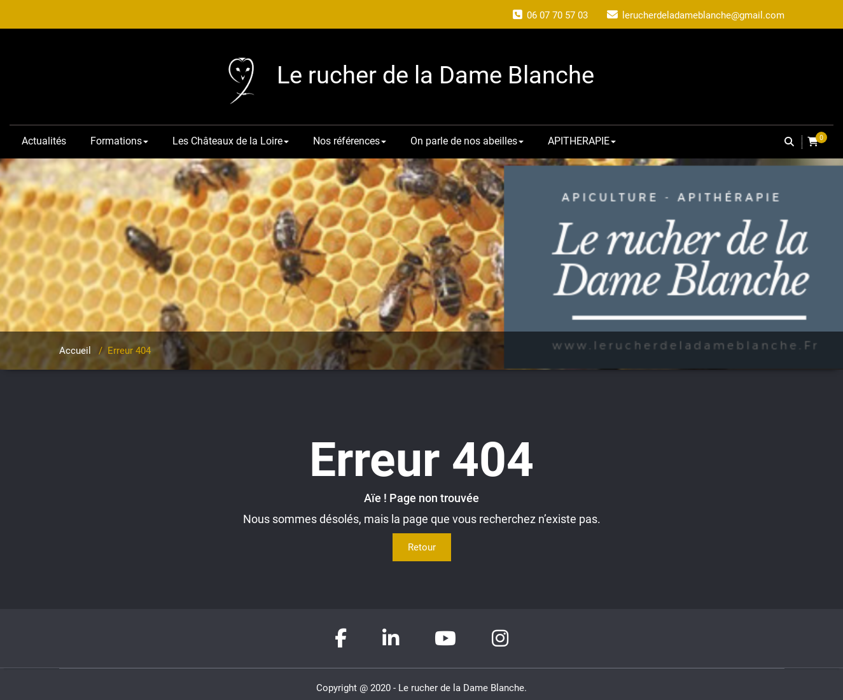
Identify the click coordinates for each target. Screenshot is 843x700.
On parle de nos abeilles (467, 141)
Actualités (44, 141)
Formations (119, 141)
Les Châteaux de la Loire (230, 141)
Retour (422, 547)
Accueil (75, 350)
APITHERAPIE (582, 141)
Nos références (349, 141)
